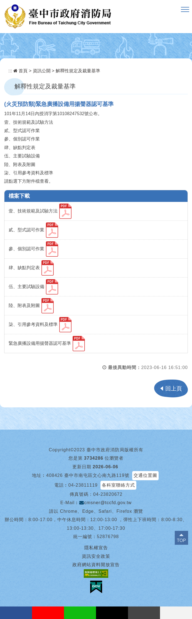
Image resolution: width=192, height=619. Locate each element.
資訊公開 (42, 70)
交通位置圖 (145, 475)
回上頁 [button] (173, 388)
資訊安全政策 (96, 556)
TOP (181, 540)
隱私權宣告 (96, 547)
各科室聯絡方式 (118, 485)
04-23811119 (83, 485)
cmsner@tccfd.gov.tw (105, 502)
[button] (185, 10)
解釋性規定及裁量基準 (78, 70)
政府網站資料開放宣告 (96, 564)
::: (10, 70)
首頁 (20, 70)
